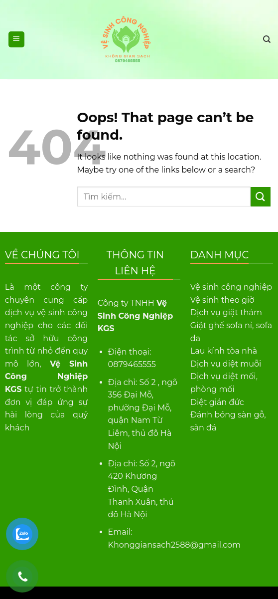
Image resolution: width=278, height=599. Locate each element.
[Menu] (16, 39)
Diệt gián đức (217, 402)
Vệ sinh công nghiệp (231, 287)
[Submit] (261, 196)
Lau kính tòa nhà (223, 351)
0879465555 (132, 364)
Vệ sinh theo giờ (222, 300)
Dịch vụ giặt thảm (226, 312)
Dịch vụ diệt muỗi (226, 364)
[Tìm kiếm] (267, 39)
